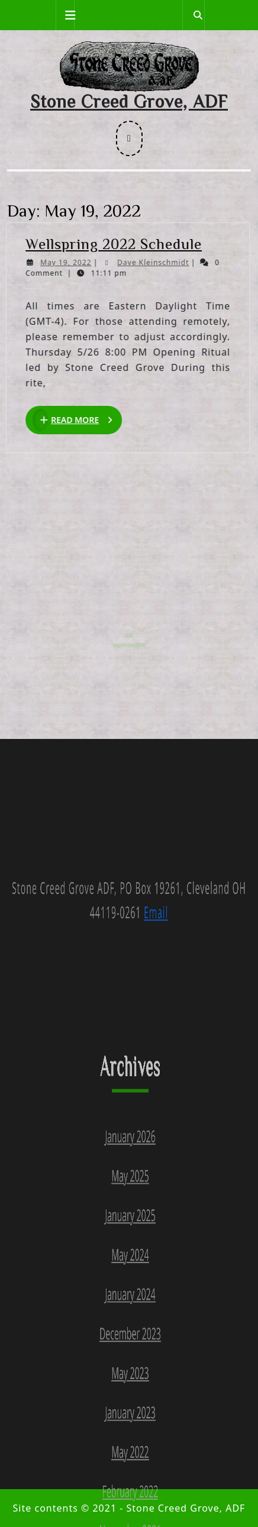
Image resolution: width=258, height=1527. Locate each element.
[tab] (65, 15)
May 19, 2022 (71, 262)
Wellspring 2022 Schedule (119, 243)
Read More (83, 420)
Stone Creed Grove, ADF (129, 101)
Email (156, 1118)
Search (129, 626)
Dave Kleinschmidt (159, 262)
